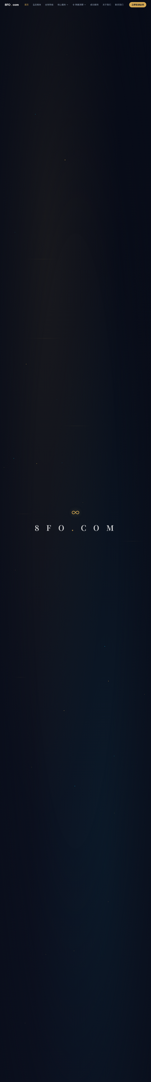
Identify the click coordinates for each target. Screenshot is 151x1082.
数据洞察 (79, 4)
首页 (26, 4)
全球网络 (49, 4)
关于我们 (107, 4)
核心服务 (63, 4)
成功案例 (94, 4)
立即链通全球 (138, 4)
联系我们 (119, 4)
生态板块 (37, 4)
